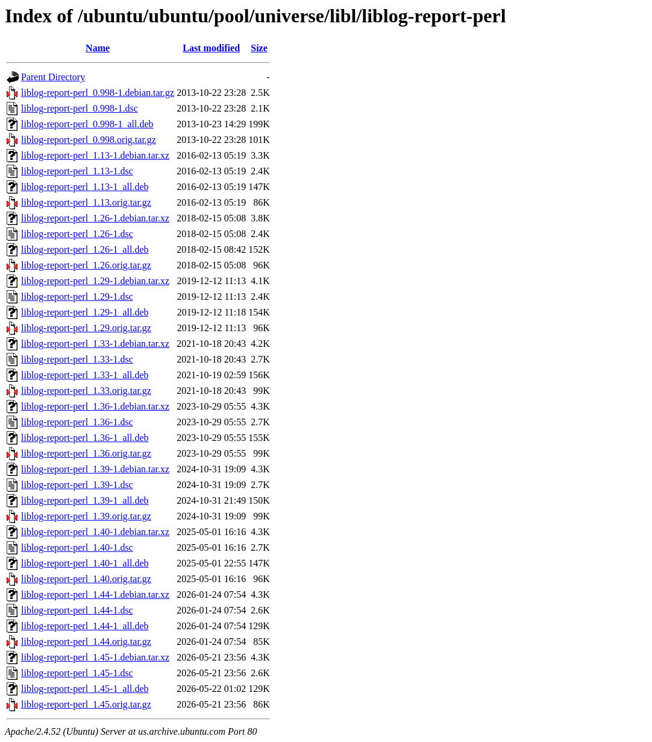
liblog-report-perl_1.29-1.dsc (77, 296)
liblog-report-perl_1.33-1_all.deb (85, 375)
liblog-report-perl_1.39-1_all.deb (85, 500)
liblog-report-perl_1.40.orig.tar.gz (86, 579)
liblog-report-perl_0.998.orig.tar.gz (88, 140)
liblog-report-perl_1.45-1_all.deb (85, 688)
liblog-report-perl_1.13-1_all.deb (85, 187)
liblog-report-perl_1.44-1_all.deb (85, 626)
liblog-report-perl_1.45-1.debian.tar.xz (95, 657)
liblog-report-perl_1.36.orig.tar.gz (86, 453)
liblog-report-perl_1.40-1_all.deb (85, 563)
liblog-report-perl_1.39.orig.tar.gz (86, 516)
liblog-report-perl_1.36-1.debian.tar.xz (95, 406)
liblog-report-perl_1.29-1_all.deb (85, 312)
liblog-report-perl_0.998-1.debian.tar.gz (97, 92)
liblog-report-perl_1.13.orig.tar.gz (86, 202)
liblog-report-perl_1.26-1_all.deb (85, 249)
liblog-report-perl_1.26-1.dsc (77, 234)
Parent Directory (53, 77)
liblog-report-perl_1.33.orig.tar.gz (86, 390)
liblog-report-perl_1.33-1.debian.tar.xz (95, 343)
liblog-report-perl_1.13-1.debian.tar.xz (95, 155)
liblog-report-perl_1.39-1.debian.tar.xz (95, 469)
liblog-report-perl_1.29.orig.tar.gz (86, 328)
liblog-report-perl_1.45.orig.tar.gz (86, 704)
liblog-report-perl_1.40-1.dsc (77, 547)
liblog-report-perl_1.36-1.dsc (77, 422)
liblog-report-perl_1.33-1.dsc (77, 359)
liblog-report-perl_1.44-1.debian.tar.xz (95, 594)
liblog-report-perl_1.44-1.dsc (77, 610)
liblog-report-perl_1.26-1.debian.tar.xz (95, 218)
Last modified (211, 48)
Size (259, 48)
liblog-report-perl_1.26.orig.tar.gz (86, 265)
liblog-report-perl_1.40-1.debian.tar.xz (95, 532)
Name (98, 48)
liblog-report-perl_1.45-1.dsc (77, 673)
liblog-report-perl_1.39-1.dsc (77, 485)
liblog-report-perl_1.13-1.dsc (77, 171)
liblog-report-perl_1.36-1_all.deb (85, 438)
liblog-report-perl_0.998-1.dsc (79, 108)
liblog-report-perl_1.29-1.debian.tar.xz (95, 281)
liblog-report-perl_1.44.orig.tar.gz (86, 641)
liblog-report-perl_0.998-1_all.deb (87, 124)
